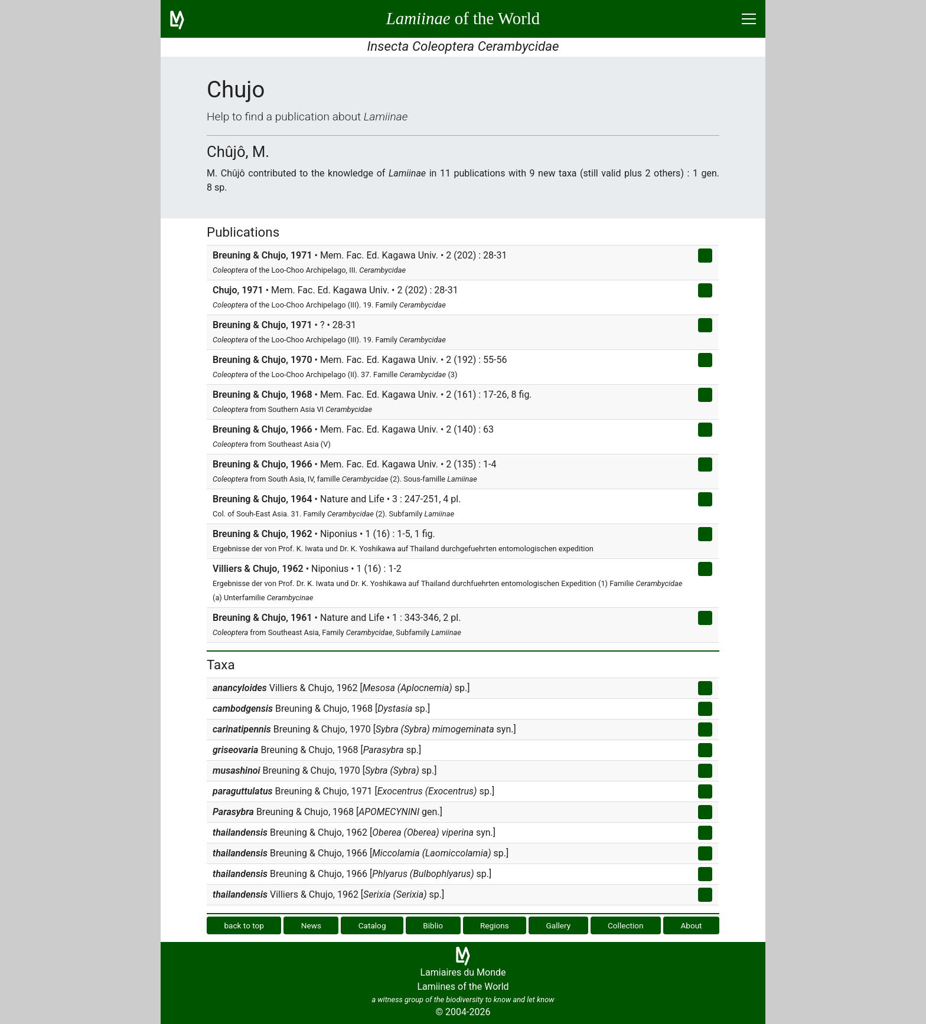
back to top (244, 925)
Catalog (372, 925)
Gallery (558, 925)
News (311, 925)
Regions (494, 925)
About (691, 925)
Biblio (433, 925)
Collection (626, 925)
